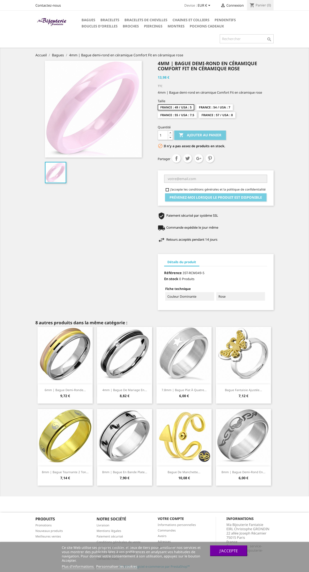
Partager (176, 158)
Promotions (43, 525)
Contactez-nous (48, 5)
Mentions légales (109, 531)
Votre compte (171, 518)
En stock (171, 279)
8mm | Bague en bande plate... (124, 472)
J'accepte (229, 550)
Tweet (187, 158)
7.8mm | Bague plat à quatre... (184, 390)
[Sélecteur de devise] (205, 5)
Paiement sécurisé (110, 536)
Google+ (198, 158)
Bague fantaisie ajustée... (243, 390)
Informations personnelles (177, 525)
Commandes (167, 530)
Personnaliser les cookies (116, 566)
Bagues (88, 20)
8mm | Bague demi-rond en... (243, 472)
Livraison (103, 525)
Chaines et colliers (191, 20)
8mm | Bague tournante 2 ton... (65, 472)
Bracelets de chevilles (145, 20)
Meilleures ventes (48, 536)
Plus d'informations (78, 566)
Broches (131, 26)
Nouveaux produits (49, 531)
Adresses (164, 541)
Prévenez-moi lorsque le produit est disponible (216, 197)
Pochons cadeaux (207, 26)
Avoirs (162, 536)
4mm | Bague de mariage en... (124, 390)
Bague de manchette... (184, 472)
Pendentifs (225, 20)
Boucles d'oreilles (100, 26)
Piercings (153, 26)
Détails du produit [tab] (181, 262)
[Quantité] (163, 135)
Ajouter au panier (200, 135)
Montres (176, 26)
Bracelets (109, 20)
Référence (173, 273)
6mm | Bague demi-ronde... (65, 390)
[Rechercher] (247, 38)
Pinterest (210, 158)
